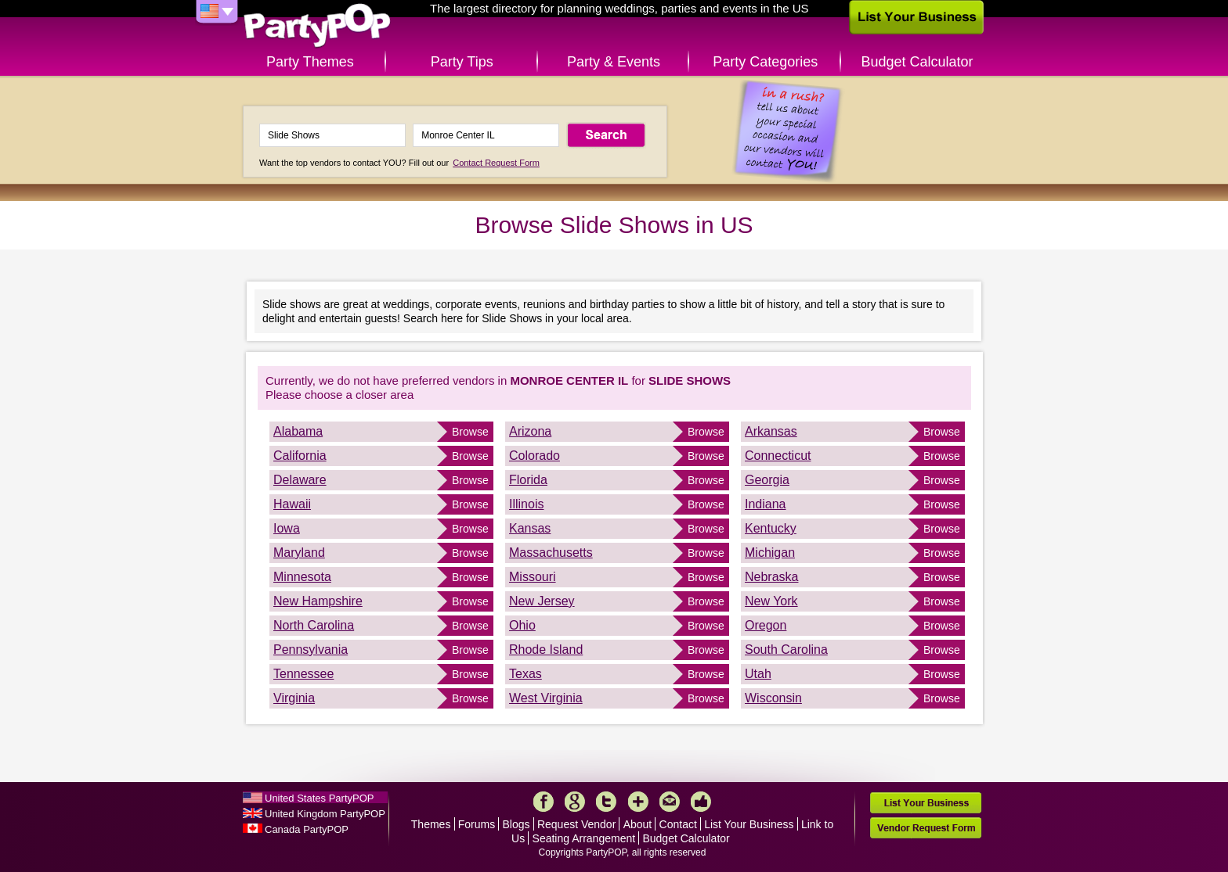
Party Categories (765, 62)
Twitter (606, 801)
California (300, 455)
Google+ (575, 801)
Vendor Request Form (925, 827)
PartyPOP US (317, 26)
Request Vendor (576, 824)
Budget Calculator (917, 62)
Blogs (516, 824)
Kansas (530, 528)
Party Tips (462, 62)
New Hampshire (318, 601)
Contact (678, 824)
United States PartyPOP (319, 798)
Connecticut (778, 455)
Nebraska (771, 576)
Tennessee (303, 673)
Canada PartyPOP (307, 829)
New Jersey (542, 601)
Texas (525, 673)
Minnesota (302, 576)
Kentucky (770, 528)
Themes (431, 824)
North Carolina (313, 625)
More (638, 801)
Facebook (543, 801)
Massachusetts (551, 552)
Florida (528, 479)
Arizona (530, 431)
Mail (669, 801)
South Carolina (786, 649)
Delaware (300, 479)
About (637, 824)
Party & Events (613, 62)
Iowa (286, 528)
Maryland (299, 552)
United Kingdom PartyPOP (325, 814)
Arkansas (771, 431)
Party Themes (310, 62)
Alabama (298, 431)
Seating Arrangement (584, 838)
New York (771, 601)
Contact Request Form (496, 162)
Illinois (526, 504)
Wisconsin (773, 698)
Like (701, 801)
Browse (470, 431)
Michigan (770, 552)
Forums (476, 824)
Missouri (532, 576)
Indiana (765, 504)
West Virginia (546, 698)
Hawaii (292, 504)
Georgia (767, 479)
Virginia (294, 698)
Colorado (534, 455)
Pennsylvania (310, 649)
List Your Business (748, 824)
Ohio (522, 625)
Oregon (765, 625)
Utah (758, 673)
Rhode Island (546, 649)
